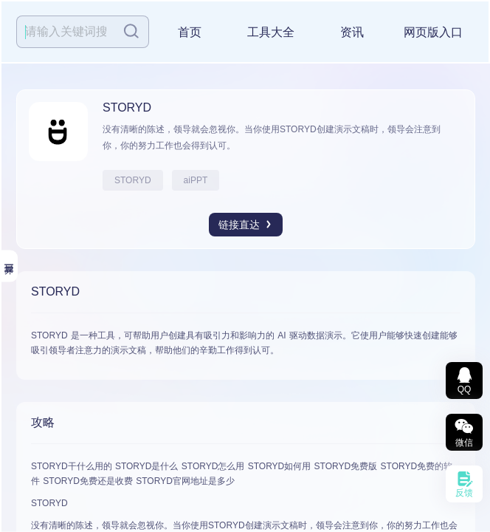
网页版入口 (433, 32)
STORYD (132, 180)
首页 (189, 32)
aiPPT (196, 180)
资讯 (352, 32)
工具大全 (270, 32)
